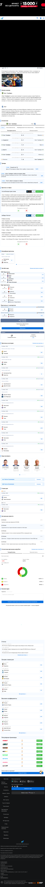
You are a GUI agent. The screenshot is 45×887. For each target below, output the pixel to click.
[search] (37, 18)
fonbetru (22, 443)
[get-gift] (40, 18)
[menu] (43, 18)
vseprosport (2, 18)
